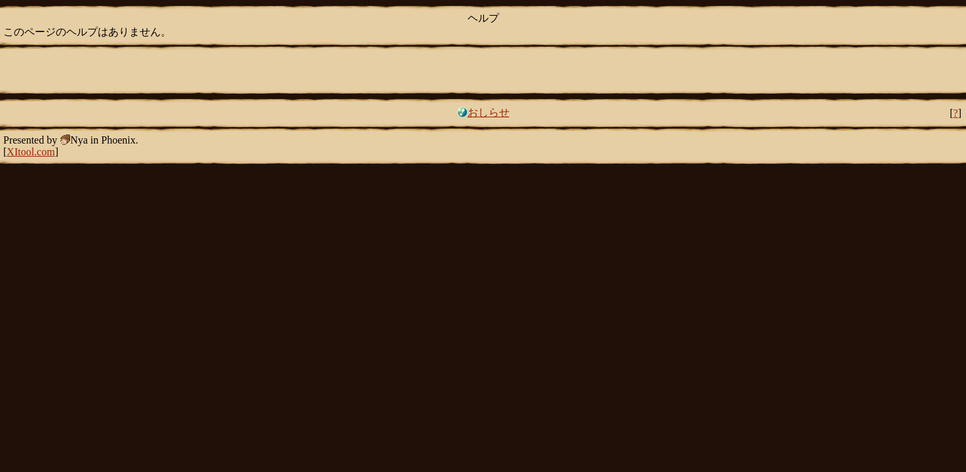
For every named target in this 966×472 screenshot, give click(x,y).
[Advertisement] (483, 68)
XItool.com (30, 151)
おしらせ (489, 112)
